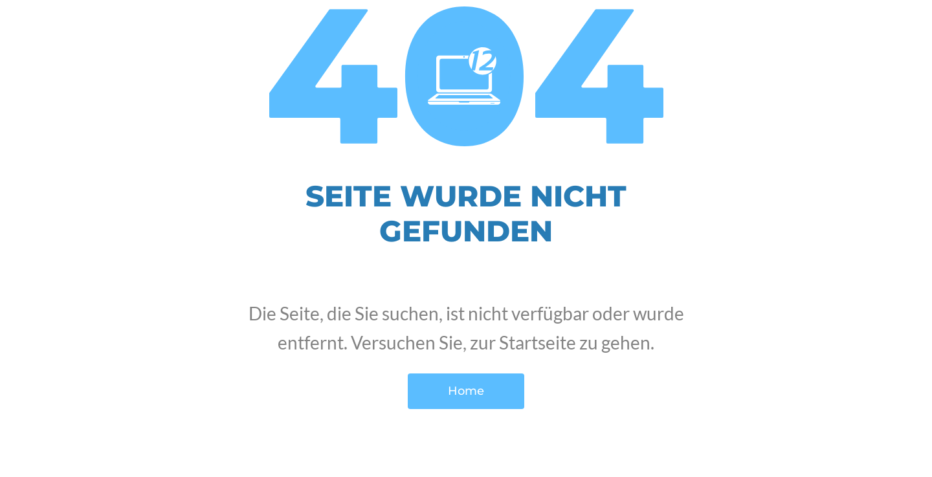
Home (466, 391)
